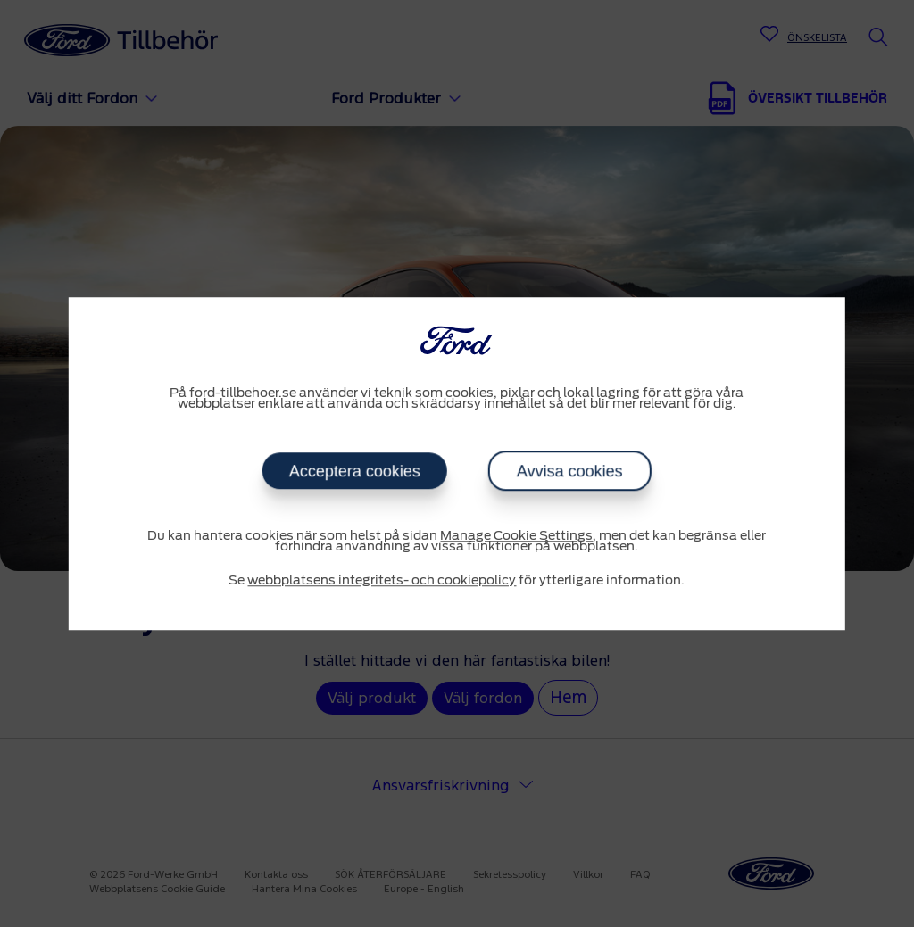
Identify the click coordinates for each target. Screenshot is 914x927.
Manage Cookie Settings (516, 536)
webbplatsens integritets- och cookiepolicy (381, 581)
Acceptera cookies (354, 471)
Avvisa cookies (570, 471)
